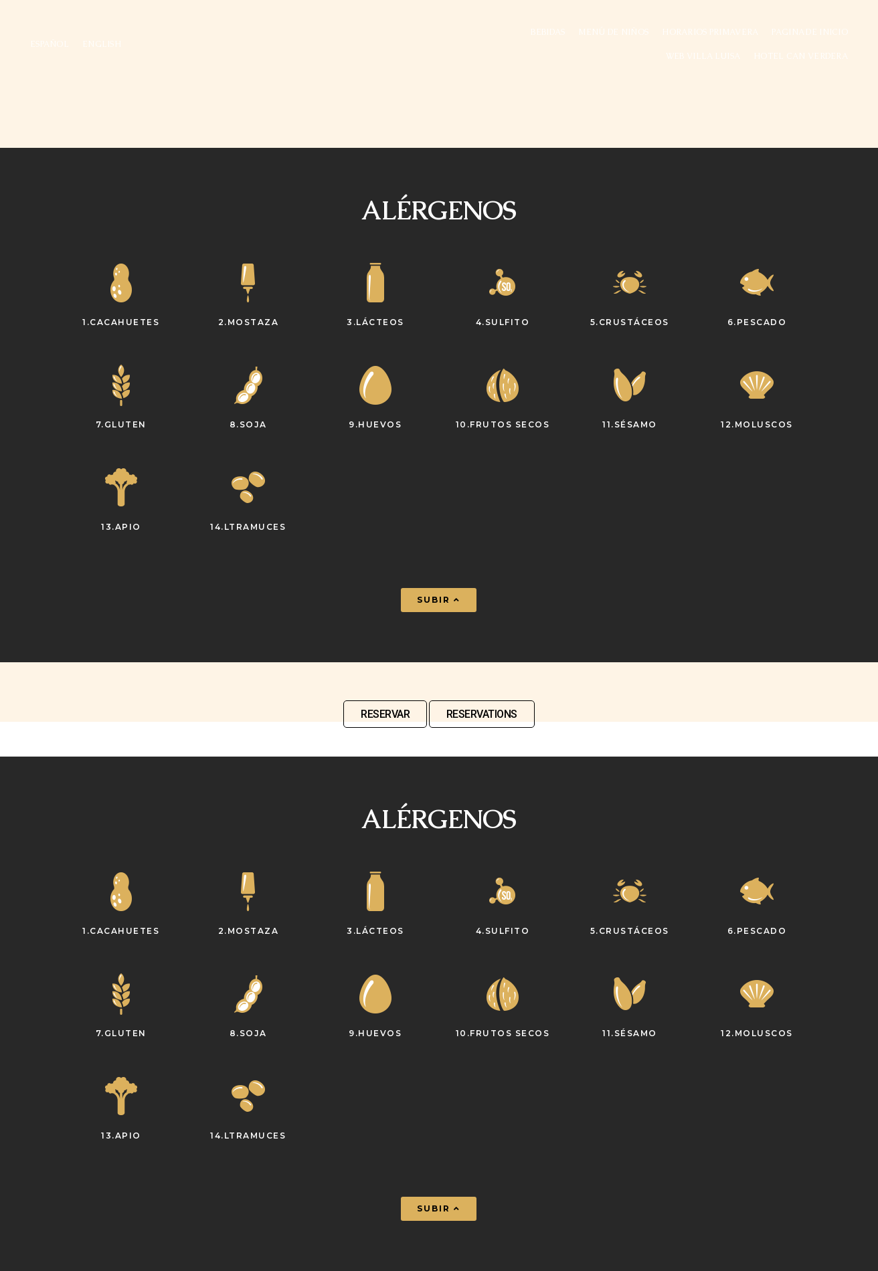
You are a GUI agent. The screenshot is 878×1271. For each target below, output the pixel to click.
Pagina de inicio (810, 32)
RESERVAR (385, 714)
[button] (438, 600)
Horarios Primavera (710, 32)
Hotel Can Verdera (801, 56)
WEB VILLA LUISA (703, 56)
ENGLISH (101, 44)
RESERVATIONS (481, 714)
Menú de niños (613, 32)
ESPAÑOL (49, 44)
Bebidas (548, 32)
